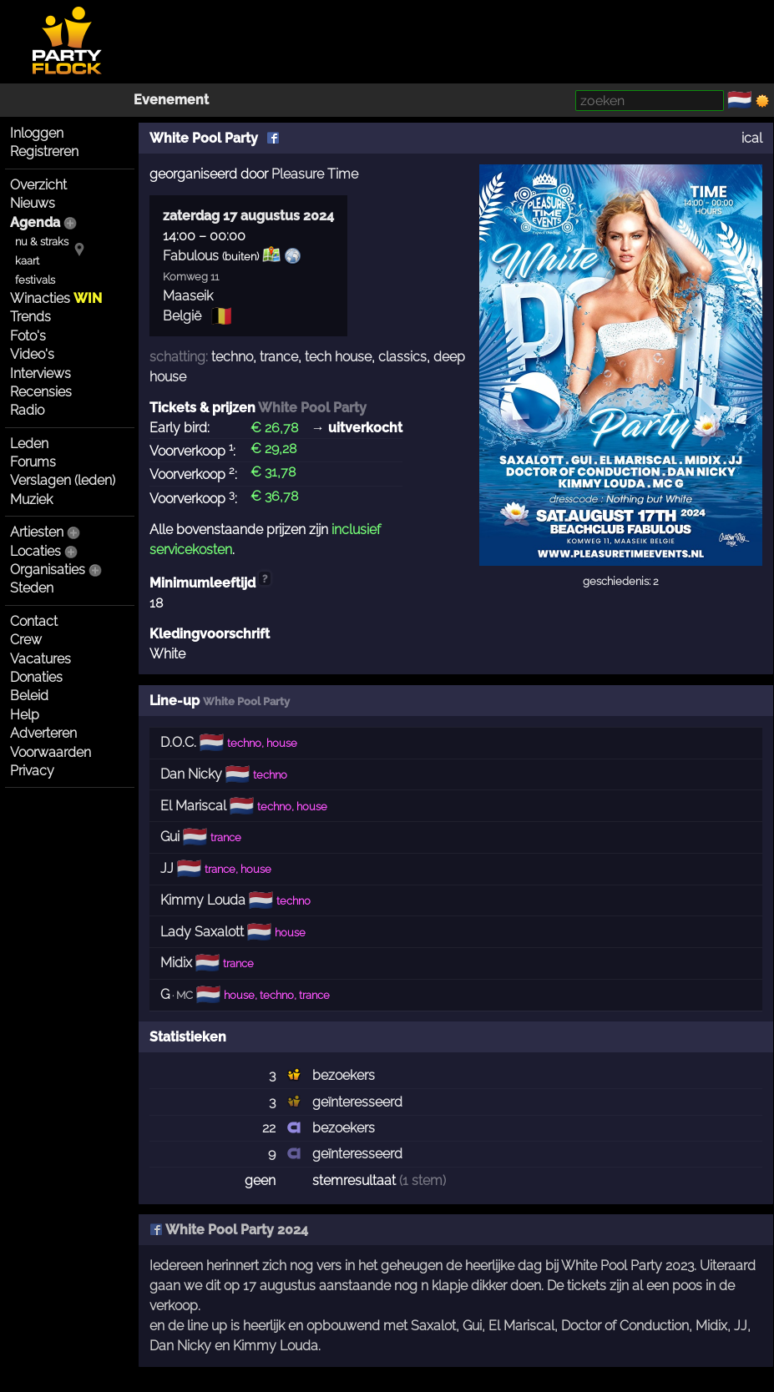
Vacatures (40, 659)
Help (24, 715)
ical (751, 138)
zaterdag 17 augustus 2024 (248, 216)
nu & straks (41, 241)
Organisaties (47, 569)
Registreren (44, 151)
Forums (33, 462)
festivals (35, 280)
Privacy (32, 771)
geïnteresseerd (357, 1102)
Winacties (56, 298)
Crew (26, 640)
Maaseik (188, 296)
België (182, 316)
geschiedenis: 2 (621, 581)
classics (402, 357)
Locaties (35, 551)
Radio (27, 410)
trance (279, 357)
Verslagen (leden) (62, 480)
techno (232, 357)
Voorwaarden (50, 752)
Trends (30, 317)
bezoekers (343, 1075)
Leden (29, 443)
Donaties (36, 677)
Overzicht (38, 185)
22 (269, 1128)
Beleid (29, 696)
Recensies (41, 392)
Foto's (28, 336)
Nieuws (32, 203)
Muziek (31, 499)
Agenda (35, 222)
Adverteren (43, 733)
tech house (338, 357)
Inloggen (36, 133)
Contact (34, 621)
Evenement (171, 100)
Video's (32, 354)
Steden (31, 588)
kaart (27, 261)
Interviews (40, 373)
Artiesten (36, 532)
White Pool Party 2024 (228, 1230)
